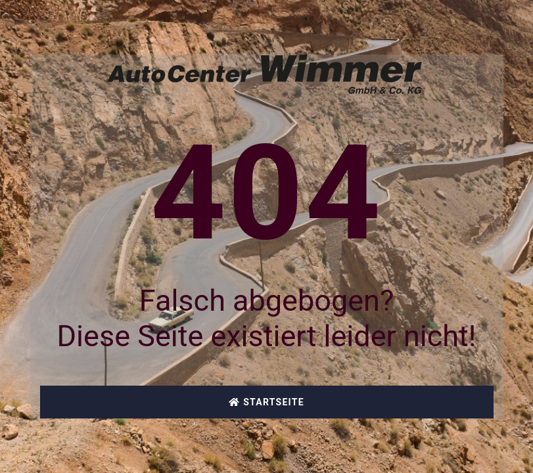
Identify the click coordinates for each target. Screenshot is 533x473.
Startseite (266, 402)
